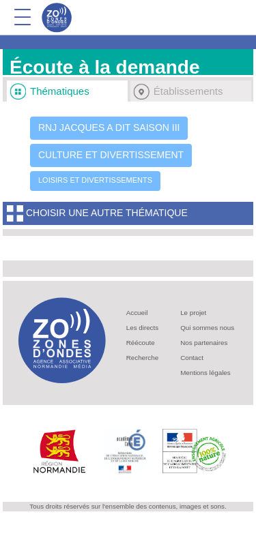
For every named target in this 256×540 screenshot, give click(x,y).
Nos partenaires (203, 342)
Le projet (193, 312)
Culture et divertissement (111, 154)
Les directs (142, 327)
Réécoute (140, 342)
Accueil (137, 312)
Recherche (142, 357)
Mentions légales (205, 372)
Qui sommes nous (207, 327)
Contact (191, 357)
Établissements (188, 91)
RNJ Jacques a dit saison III (109, 127)
